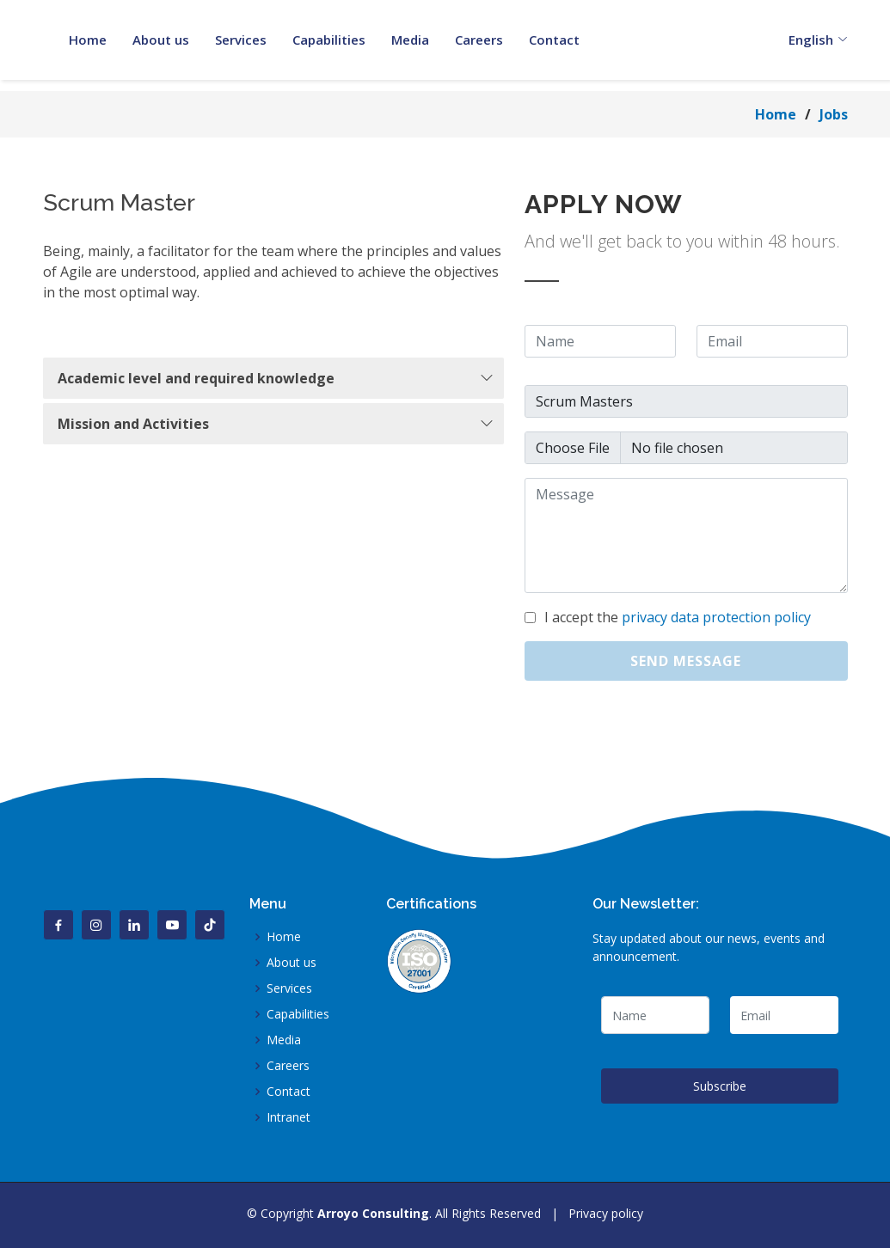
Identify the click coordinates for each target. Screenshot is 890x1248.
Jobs (833, 114)
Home (775, 114)
